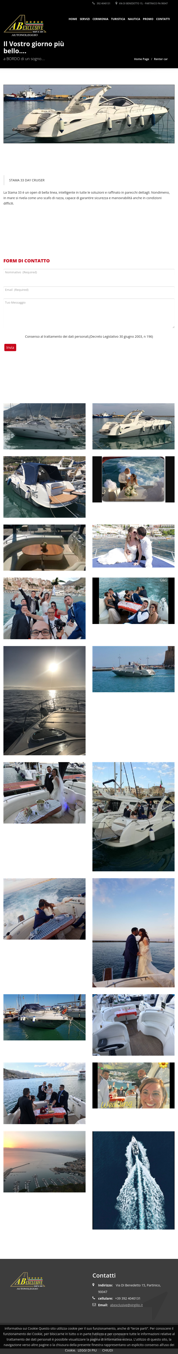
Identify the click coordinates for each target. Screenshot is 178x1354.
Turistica (118, 19)
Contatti (163, 19)
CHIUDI (107, 1350)
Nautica (134, 19)
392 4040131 (101, 3)
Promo (148, 19)
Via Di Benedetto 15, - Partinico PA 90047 (141, 3)
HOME (73, 19)
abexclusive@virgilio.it (126, 1305)
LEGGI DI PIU (87, 1350)
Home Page (141, 59)
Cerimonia (100, 19)
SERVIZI (85, 19)
